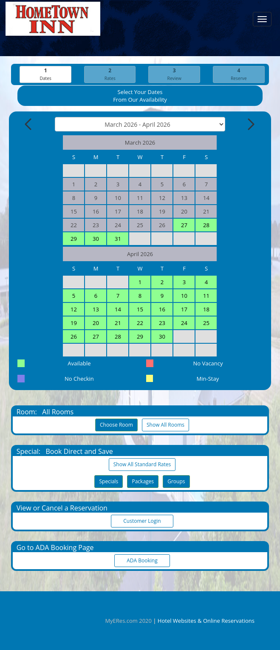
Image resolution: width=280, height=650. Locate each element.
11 (206, 295)
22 (140, 323)
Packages (143, 481)
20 (96, 323)
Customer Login (142, 521)
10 (184, 295)
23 (162, 323)
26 (74, 336)
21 (118, 323)
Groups (176, 481)
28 (206, 225)
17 (184, 309)
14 (118, 309)
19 (74, 323)
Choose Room (116, 424)
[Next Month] (250, 124)
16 (162, 309)
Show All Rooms (165, 424)
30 (96, 238)
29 (74, 238)
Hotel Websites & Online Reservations (206, 620)
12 (74, 309)
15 (140, 309)
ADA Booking (142, 560)
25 (206, 323)
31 (118, 238)
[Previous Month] (28, 124)
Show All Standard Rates (142, 464)
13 (96, 309)
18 (206, 309)
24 (184, 323)
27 (184, 225)
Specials (108, 481)
